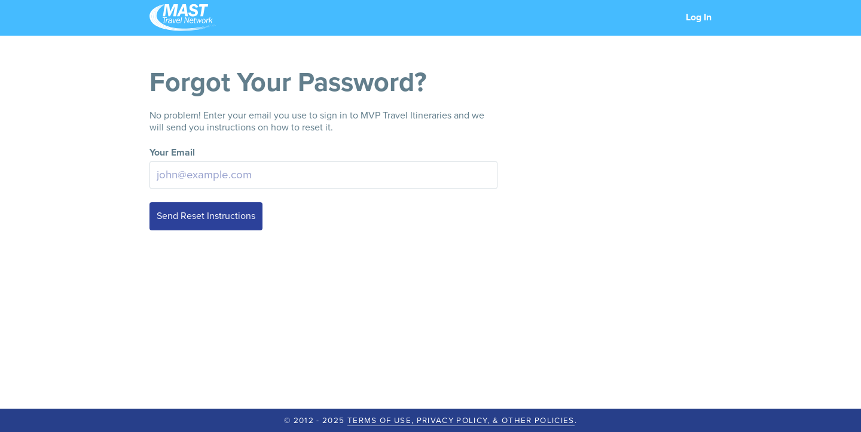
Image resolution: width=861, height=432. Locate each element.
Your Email (172, 152)
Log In (699, 17)
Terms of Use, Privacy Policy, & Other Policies (461, 420)
